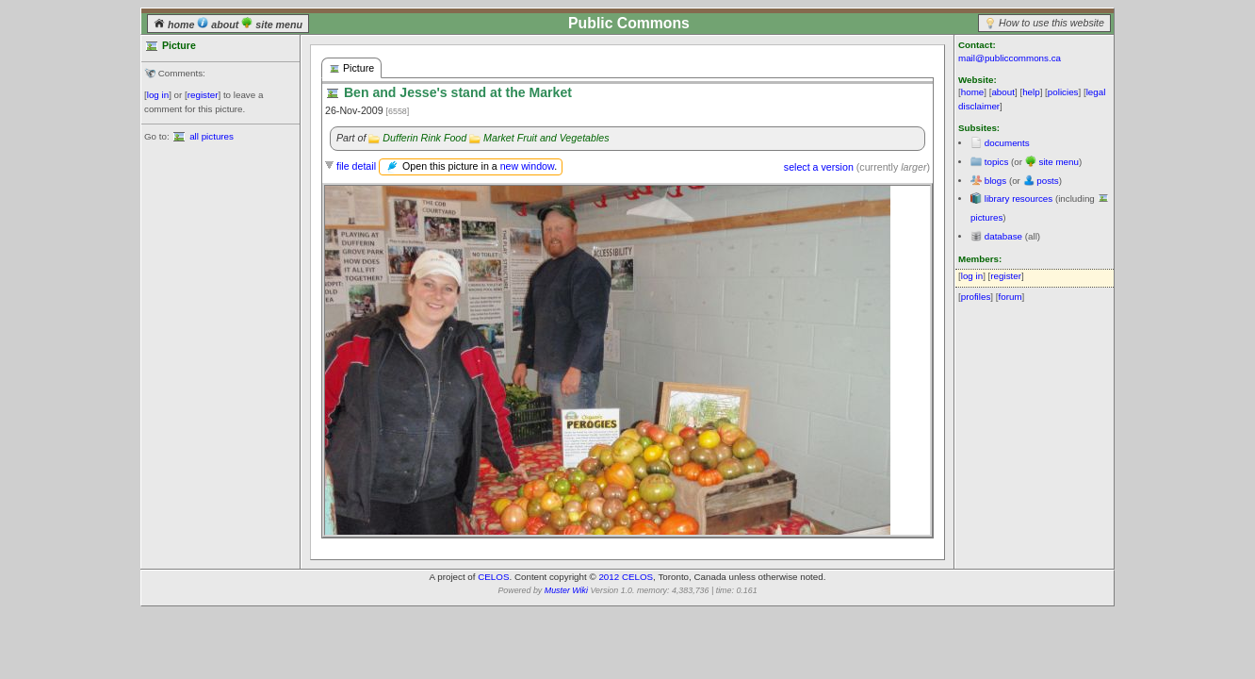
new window (527, 166)
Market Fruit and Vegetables (546, 137)
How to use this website (1051, 22)
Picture (351, 68)
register (203, 95)
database (1003, 236)
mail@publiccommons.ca (1009, 58)
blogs (995, 180)
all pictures (211, 136)
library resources (1018, 198)
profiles (976, 296)
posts (1047, 180)
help (1031, 92)
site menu (271, 24)
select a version (819, 167)
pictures (986, 217)
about (219, 24)
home (175, 24)
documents (1007, 143)
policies (1063, 92)
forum (1010, 296)
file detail (356, 166)
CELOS (493, 576)
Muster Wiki (566, 590)
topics (997, 162)
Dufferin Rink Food (424, 137)
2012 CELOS (625, 576)
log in (158, 95)
